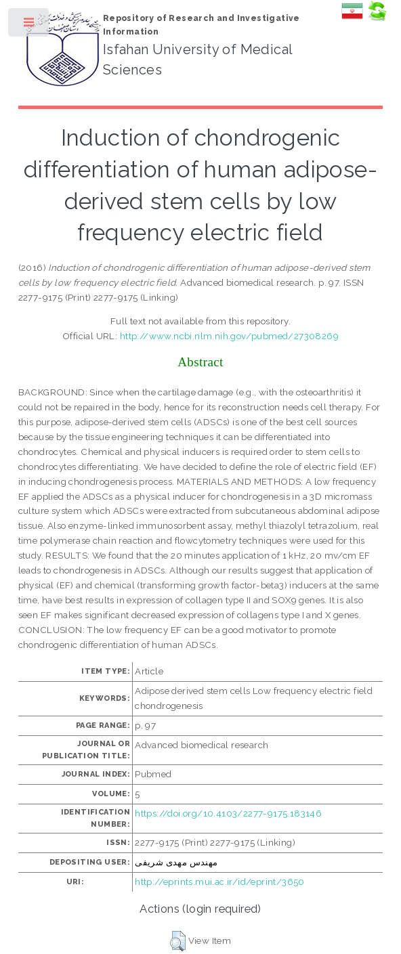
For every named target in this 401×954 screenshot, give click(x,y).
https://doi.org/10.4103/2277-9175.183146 (228, 813)
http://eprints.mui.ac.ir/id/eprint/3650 (220, 881)
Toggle (29, 25)
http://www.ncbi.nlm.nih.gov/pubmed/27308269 (229, 335)
